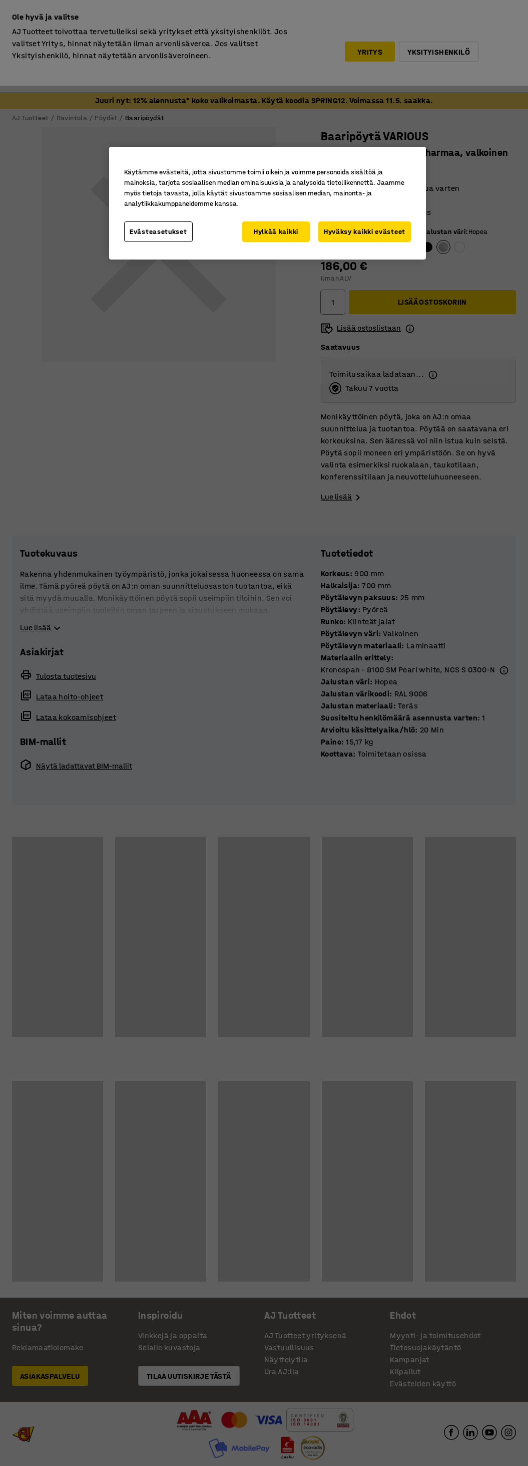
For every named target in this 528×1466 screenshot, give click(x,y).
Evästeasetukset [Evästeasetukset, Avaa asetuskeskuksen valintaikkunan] (158, 231)
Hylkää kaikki (276, 231)
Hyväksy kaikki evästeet (364, 231)
